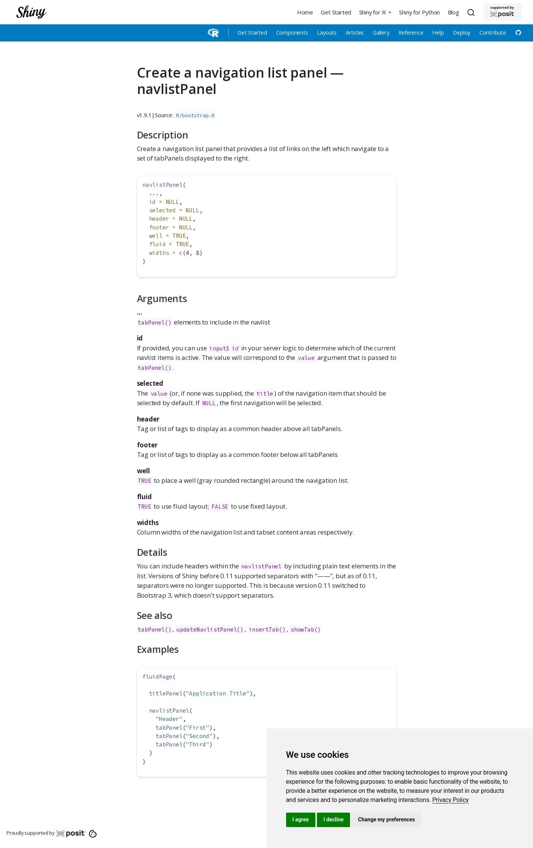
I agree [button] (301, 819)
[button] (375, 12)
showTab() (306, 629)
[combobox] (472, 12)
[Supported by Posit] (503, 12)
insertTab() (267, 629)
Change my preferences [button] (386, 819)
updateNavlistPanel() (210, 629)
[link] (450, 799)
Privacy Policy (450, 799)
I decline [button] (333, 819)
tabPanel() (154, 322)
